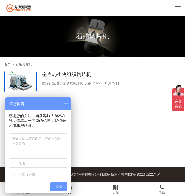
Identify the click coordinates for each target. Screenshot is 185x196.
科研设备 (84, 83)
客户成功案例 (66, 83)
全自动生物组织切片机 (66, 74)
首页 (7, 64)
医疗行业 (48, 83)
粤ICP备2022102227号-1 (143, 174)
